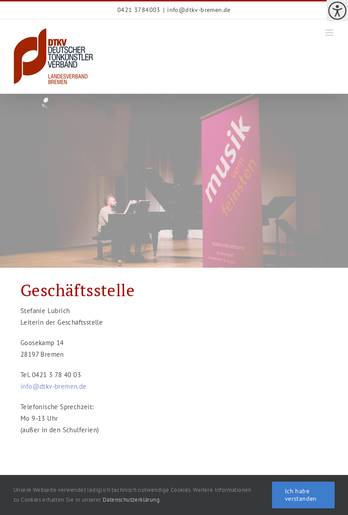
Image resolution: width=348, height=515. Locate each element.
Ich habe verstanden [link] (301, 495)
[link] (337, 10)
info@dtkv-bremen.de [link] (199, 10)
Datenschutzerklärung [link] (131, 499)
